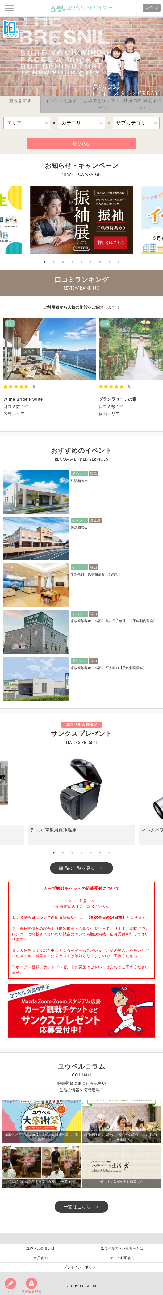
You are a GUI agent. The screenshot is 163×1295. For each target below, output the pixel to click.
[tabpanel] (81, 220)
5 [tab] (81, 262)
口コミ (10, 1285)
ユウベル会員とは (40, 1248)
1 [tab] (44, 262)
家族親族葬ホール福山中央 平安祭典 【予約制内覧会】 (114, 621)
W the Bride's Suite (23, 399)
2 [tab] (54, 262)
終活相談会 (79, 481)
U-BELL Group (83, 1286)
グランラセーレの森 (118, 399)
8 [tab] (109, 262)
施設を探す (20, 100)
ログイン (151, 8)
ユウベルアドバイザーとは (122, 1248)
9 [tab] (118, 262)
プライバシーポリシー (81, 1267)
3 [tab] (63, 262)
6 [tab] (91, 262)
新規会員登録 (31, 1285)
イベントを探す (61, 100)
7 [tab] (100, 262)
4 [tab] (72, 262)
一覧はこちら (77, 1206)
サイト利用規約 (122, 1258)
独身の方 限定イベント (142, 104)
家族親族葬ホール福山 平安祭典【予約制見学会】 (110, 668)
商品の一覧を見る (77, 868)
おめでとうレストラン (102, 104)
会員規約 (40, 1258)
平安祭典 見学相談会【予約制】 (96, 574)
